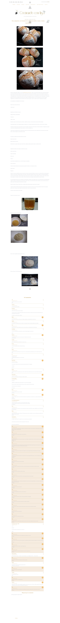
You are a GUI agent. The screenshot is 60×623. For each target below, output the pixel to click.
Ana (12, 299)
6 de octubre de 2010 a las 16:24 (14, 305)
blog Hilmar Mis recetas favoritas (27, 92)
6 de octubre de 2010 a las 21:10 (14, 379)
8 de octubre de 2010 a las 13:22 (14, 573)
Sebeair (13, 349)
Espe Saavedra (13, 374)
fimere (12, 389)
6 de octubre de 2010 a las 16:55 (14, 309)
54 (48, 20)
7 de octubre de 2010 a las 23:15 (14, 563)
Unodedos (13, 572)
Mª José (13, 343)
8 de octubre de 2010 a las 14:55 (14, 578)
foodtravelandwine (14, 553)
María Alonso (13, 360)
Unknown (13, 394)
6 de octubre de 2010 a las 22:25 (14, 395)
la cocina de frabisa (14, 378)
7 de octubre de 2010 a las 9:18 (14, 460)
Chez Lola (13, 304)
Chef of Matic (27, 4)
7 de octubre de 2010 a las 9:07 (14, 427)
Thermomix (14, 4)
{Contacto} (46, 4)
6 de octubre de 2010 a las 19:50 (14, 355)
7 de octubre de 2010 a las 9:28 (14, 495)
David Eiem (13, 308)
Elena (12, 406)
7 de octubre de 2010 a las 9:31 (14, 500)
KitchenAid (22, 4)
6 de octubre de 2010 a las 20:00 (14, 370)
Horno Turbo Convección (40, 4)
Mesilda (13, 369)
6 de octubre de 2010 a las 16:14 (14, 300)
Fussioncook (18, 4)
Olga (12, 426)
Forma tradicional (33, 4)
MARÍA (13, 562)
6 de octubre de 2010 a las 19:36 (14, 350)
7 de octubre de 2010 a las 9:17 (14, 454)
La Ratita (13, 339)
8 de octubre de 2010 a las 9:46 (14, 568)
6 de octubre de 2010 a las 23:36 (14, 401)
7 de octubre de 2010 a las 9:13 (14, 449)
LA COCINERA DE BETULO (15, 400)
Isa (12, 354)
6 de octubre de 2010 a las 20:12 (14, 375)
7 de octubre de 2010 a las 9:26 (14, 485)
